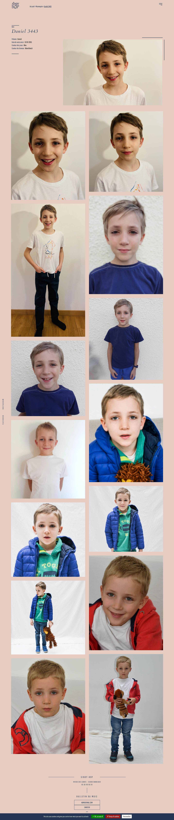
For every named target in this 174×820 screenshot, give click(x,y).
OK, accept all (97, 816)
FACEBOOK (3, 419)
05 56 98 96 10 (87, 785)
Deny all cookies (113, 816)
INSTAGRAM (3, 403)
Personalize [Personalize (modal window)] (126, 816)
